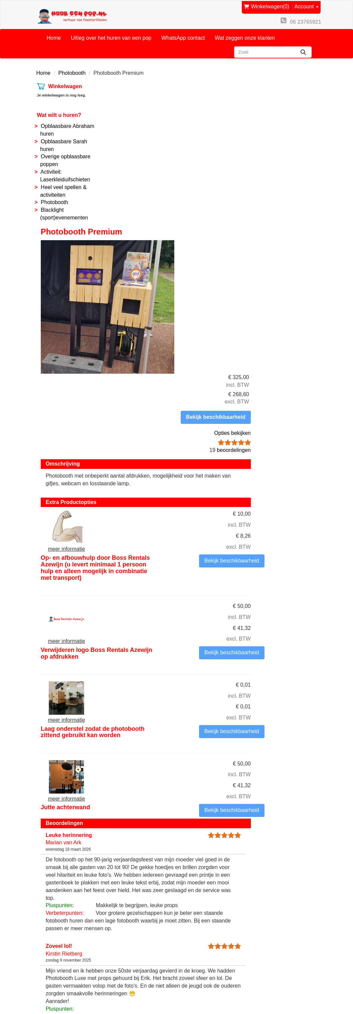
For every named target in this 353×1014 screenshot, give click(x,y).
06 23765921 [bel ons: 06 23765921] (61, 949)
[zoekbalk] (264, 48)
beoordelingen (291, 169)
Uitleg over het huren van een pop (111, 34)
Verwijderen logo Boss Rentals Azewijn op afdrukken (208, 359)
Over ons (124, 928)
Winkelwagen (64, 83)
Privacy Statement (208, 959)
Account (308, 6)
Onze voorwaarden (208, 928)
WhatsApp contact (183, 34)
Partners (124, 944)
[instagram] (311, 989)
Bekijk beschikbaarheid (287, 136)
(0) (268, 6)
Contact (123, 936)
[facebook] (287, 989)
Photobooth (72, 69)
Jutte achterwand (188, 497)
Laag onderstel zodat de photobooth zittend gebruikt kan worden (210, 434)
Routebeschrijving (207, 967)
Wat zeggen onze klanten (245, 34)
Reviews (196, 951)
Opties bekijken (293, 152)
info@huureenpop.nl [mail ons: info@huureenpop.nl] (70, 960)
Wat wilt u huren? (58, 112)
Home (54, 34)
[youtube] (299, 989)
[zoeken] (303, 48)
